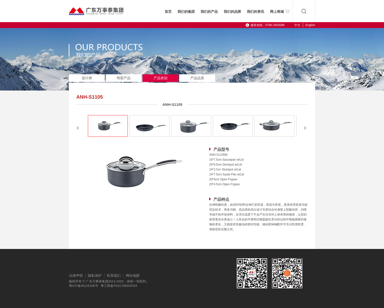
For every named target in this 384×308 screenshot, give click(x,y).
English (310, 25)
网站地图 (133, 275)
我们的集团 (186, 12)
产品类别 (160, 78)
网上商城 (280, 11)
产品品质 (197, 78)
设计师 (87, 78)
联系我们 (114, 275)
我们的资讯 (255, 12)
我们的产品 (209, 12)
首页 (168, 12)
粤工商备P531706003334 (119, 286)
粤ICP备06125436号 (83, 286)
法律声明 (76, 275)
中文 (297, 25)
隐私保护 (95, 275)
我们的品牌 (232, 12)
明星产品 (123, 78)
